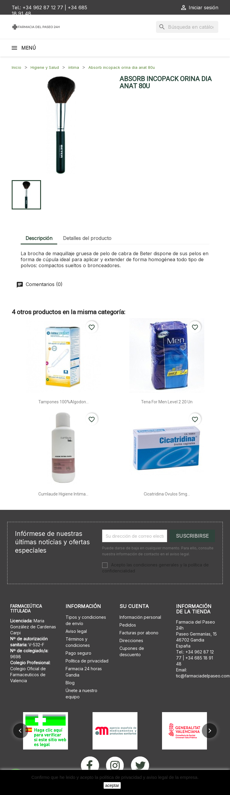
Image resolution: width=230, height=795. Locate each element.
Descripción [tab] (38, 238)
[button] (20, 730)
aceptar (112, 785)
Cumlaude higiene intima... (63, 494)
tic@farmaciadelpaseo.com (203, 675)
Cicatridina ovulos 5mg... (167, 494)
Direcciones (131, 640)
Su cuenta (134, 606)
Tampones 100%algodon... (63, 401)
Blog (70, 682)
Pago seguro (78, 653)
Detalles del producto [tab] (87, 238)
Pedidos (127, 624)
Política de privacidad (87, 660)
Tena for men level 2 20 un (167, 401)
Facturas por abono (138, 632)
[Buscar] (187, 27)
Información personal (140, 617)
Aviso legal (76, 631)
